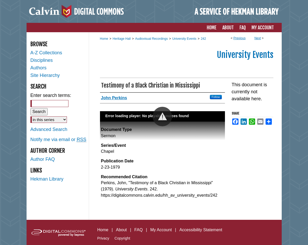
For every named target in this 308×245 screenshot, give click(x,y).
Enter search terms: (50, 95)
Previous (239, 38)
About (121, 230)
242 (203, 39)
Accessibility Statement (200, 230)
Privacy (103, 238)
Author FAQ (42, 159)
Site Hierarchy (45, 75)
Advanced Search (48, 129)
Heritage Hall (122, 39)
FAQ (138, 230)
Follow (216, 96)
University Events (184, 39)
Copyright (122, 238)
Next (257, 38)
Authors (38, 67)
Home (104, 39)
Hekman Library (47, 179)
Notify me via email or (58, 139)
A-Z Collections (46, 52)
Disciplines (41, 60)
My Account (161, 230)
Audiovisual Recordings (151, 39)
